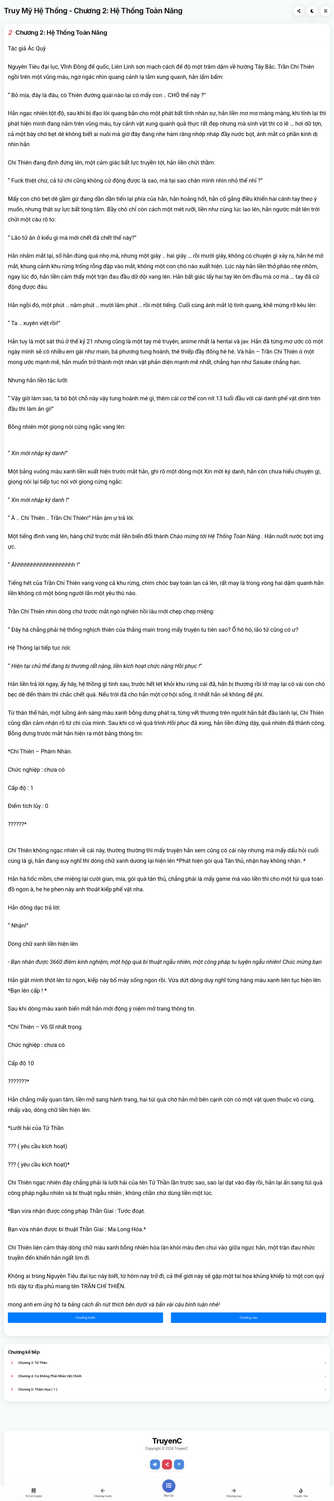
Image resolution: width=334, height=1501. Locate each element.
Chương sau (249, 1318)
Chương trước (85, 1318)
